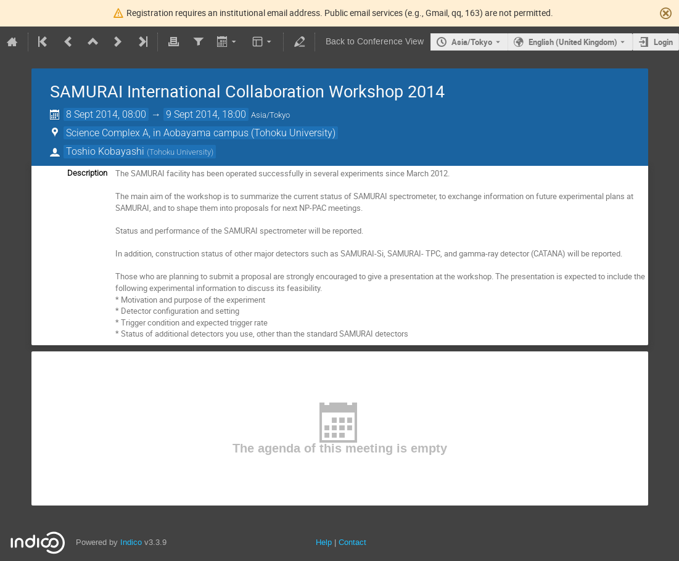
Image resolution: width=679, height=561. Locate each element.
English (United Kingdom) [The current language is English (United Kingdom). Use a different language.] (573, 41)
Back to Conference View (375, 41)
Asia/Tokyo (471, 41)
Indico (131, 542)
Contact (352, 542)
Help (324, 542)
